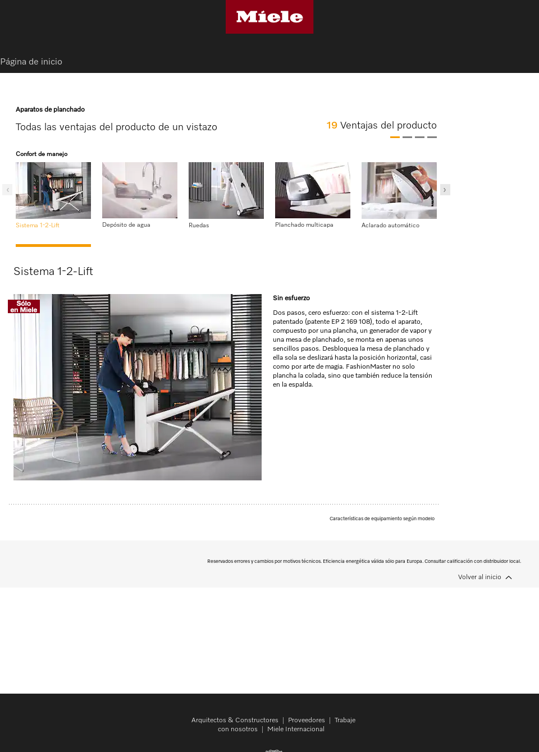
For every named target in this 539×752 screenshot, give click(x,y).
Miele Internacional (296, 729)
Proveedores (306, 720)
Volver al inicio (479, 577)
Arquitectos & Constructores (234, 720)
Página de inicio (31, 62)
